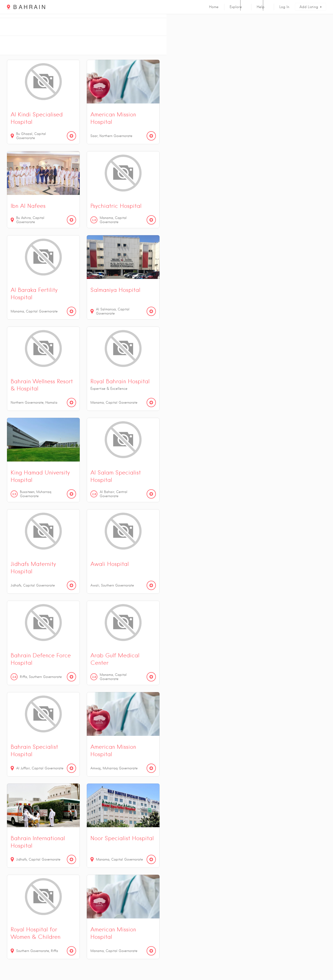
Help (261, 7)
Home (214, 7)
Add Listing (308, 7)
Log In (284, 7)
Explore (236, 7)
